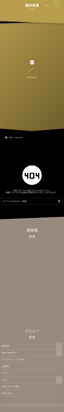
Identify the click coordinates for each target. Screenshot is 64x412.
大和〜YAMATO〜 (9, 353)
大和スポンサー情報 (10, 386)
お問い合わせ (7, 393)
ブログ (4, 380)
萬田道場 (32, 5)
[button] (56, 4)
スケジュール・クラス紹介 (13, 359)
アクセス (5, 373)
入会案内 (5, 366)
